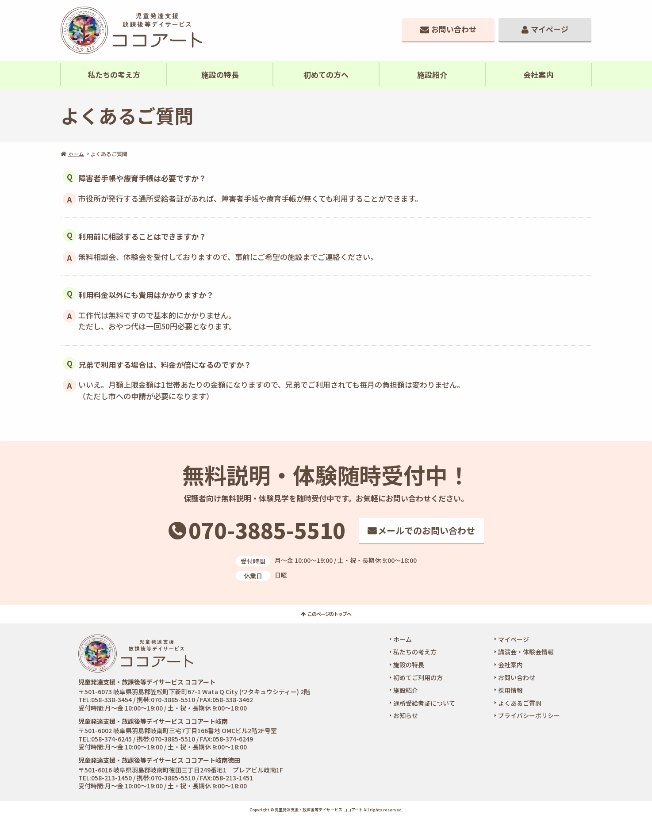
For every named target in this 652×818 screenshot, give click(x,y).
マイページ (549, 28)
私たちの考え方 (114, 74)
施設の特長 (220, 74)
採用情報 (510, 690)
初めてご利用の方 (418, 677)
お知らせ (405, 715)
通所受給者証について (424, 703)
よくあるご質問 (519, 703)
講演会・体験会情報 (526, 651)
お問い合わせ (453, 28)
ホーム (76, 153)
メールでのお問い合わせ (426, 530)
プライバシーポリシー (529, 715)
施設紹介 (432, 74)
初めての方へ (326, 74)
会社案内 (538, 74)
